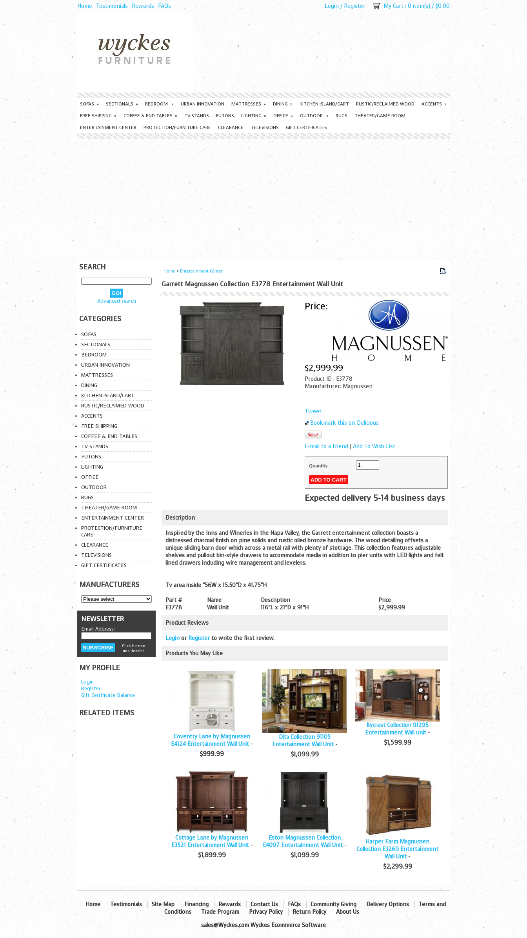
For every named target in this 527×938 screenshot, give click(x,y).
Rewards (143, 6)
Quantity (318, 466)
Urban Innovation (202, 104)
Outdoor (314, 116)
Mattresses (248, 104)
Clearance (231, 127)
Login (332, 6)
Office (283, 116)
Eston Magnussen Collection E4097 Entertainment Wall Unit (303, 841)
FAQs (164, 6)
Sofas (89, 104)
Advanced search (116, 301)
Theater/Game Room (379, 116)
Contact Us (264, 904)
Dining (283, 104)
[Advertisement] (263, 198)
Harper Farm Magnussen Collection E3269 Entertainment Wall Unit (397, 849)
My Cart (393, 6)
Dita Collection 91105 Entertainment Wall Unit (303, 740)
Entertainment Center (108, 127)
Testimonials (112, 6)
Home (84, 6)
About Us (347, 912)
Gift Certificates (306, 127)
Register (354, 6)
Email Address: (98, 628)
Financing (196, 904)
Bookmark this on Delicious (344, 423)
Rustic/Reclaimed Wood (385, 104)
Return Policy (309, 912)
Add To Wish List (374, 446)
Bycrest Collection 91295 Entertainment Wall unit (397, 729)
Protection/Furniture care (177, 127)
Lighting (253, 116)
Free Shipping (98, 116)
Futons (225, 116)
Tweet (313, 411)
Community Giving (333, 904)
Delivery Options (387, 904)
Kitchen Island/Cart (324, 104)
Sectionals (122, 104)
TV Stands (196, 116)
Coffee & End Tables (150, 116)
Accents (434, 104)
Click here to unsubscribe (133, 648)
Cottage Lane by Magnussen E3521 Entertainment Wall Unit (210, 841)
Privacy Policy (266, 912)
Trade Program (220, 912)
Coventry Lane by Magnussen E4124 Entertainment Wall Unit (210, 740)
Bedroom (159, 104)
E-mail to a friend (326, 446)
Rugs (341, 116)
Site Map (163, 904)
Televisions (265, 127)
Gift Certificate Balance (108, 695)
